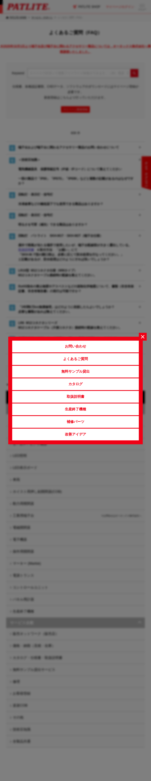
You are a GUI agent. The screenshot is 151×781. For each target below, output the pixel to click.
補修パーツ (75, 422)
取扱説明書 (75, 397)
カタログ (75, 384)
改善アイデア (75, 434)
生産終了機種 (75, 409)
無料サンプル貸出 (75, 371)
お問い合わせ (75, 346)
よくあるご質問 (75, 359)
